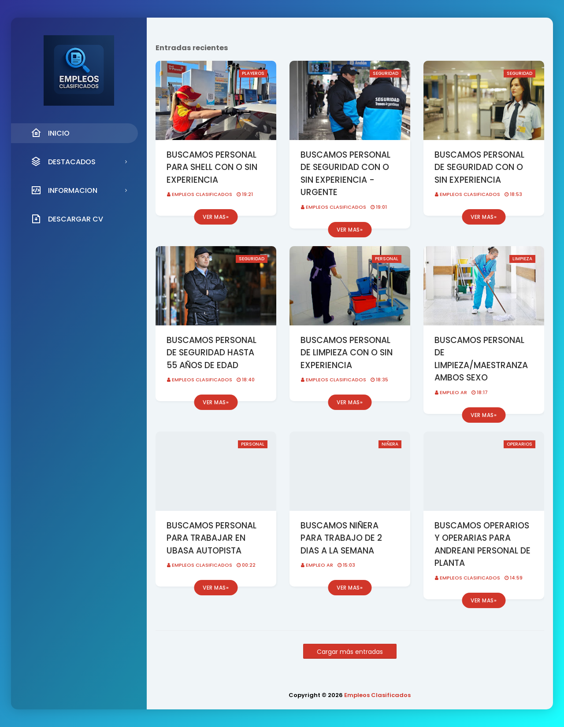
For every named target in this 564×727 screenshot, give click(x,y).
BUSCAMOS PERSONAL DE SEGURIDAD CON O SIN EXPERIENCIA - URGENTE (345, 174)
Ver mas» (216, 217)
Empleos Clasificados (202, 194)
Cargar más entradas (350, 651)
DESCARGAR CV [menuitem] (67, 219)
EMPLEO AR (453, 392)
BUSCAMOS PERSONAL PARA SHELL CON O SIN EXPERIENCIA (212, 167)
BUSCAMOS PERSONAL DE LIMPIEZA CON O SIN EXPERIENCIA (347, 352)
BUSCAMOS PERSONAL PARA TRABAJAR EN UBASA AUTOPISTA (211, 538)
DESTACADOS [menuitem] (63, 161)
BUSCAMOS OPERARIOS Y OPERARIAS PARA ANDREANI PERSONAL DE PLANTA (482, 544)
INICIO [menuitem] (50, 133)
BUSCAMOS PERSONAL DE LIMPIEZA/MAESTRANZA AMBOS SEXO (481, 359)
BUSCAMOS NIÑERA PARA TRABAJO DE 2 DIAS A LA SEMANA (341, 538)
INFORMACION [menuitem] (64, 190)
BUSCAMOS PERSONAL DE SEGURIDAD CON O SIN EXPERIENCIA (479, 167)
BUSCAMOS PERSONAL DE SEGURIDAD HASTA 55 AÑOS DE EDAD (211, 352)
